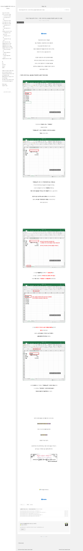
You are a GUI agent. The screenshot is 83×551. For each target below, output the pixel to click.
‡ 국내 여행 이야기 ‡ (6, 22)
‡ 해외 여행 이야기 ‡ (6, 23)
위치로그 (3, 66)
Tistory (63, 549)
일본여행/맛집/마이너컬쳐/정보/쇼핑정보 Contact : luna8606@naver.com (32, 527)
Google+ (31, 549)
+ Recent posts (21, 543)
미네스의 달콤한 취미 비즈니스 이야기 (28, 523)
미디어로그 (4, 64)
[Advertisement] (43, 214)
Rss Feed (19, 549)
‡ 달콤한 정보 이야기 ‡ (7, 46)
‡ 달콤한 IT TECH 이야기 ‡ (7, 47)
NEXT (46, 536)
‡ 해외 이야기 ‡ (7, 20)
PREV (41, 536)
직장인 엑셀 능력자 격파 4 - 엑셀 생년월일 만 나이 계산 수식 (29, 513)
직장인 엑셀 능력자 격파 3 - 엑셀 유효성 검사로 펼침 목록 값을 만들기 (30, 514)
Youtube (28, 549)
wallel (69, 549)
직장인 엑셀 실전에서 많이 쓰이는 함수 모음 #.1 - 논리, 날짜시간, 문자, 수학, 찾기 (32, 512)
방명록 (3, 67)
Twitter (23, 549)
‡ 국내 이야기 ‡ (7, 15)
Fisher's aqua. (4, 84)
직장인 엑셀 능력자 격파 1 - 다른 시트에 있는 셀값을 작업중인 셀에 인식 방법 (31, 9)
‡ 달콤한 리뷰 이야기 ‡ (6, 58)
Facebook (25, 549)
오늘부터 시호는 (5, 85)
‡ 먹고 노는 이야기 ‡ (6, 14)
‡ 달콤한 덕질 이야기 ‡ (6, 43)
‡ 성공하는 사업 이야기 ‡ (7, 31)
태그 (3, 63)
